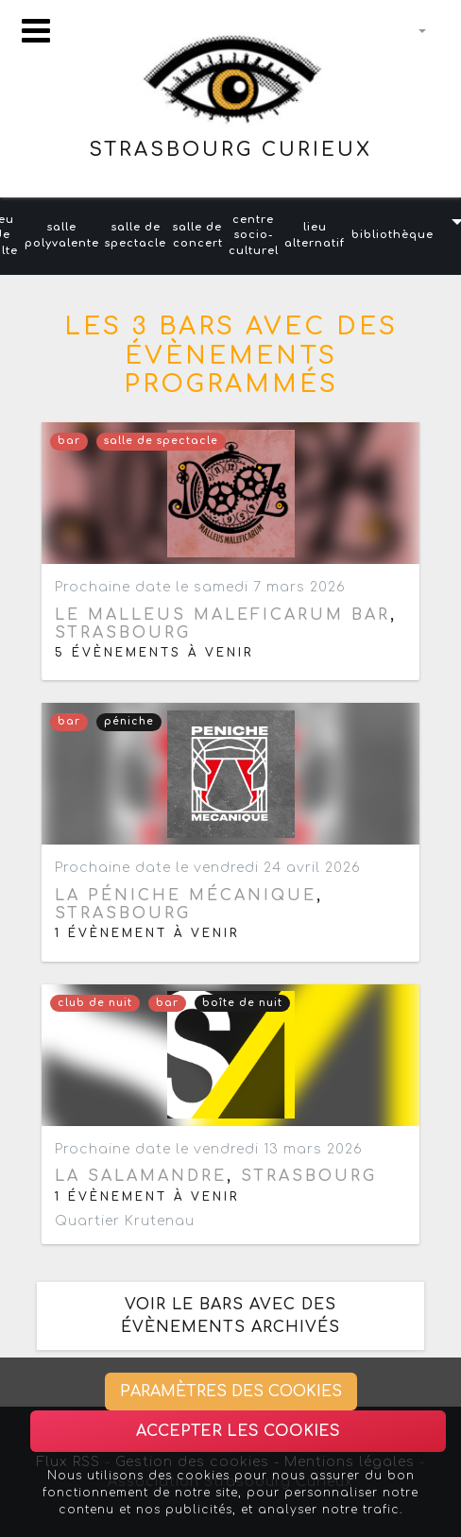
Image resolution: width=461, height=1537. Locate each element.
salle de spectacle (135, 235)
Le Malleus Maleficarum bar (222, 614)
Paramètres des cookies (231, 1391)
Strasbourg (123, 632)
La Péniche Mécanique (185, 895)
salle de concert (198, 235)
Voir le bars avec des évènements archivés (230, 1316)
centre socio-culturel (254, 235)
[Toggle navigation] (35, 30)
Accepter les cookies (238, 1431)
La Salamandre (141, 1176)
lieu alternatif (314, 235)
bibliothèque (392, 235)
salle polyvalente (62, 235)
